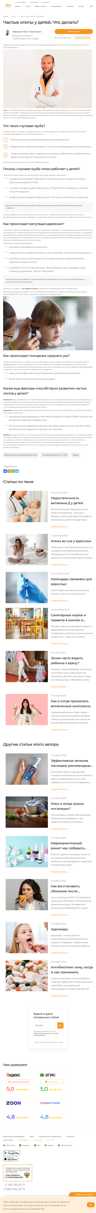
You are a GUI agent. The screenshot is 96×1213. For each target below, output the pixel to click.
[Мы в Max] (37, 1145)
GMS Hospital (21, 2)
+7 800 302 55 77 (14, 1189)
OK (90, 1205)
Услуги (27, 6)
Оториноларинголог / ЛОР (55, 455)
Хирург (75, 455)
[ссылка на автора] (29, 35)
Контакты (70, 6)
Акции (81, 6)
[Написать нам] (65, 1145)
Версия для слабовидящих (14, 1136)
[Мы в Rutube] (49, 1145)
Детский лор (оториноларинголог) (20, 455)
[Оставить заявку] (60, 1025)
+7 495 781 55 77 (14, 1184)
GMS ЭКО (45, 2)
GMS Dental (34, 2)
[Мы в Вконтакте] (9, 1145)
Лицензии (70, 1136)
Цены (32, 1136)
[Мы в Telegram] (24, 1145)
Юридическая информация (50, 1136)
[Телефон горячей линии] (82, 1195)
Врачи (17, 6)
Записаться (74, 31)
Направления (56, 6)
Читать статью (57, 526)
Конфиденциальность (42, 1033)
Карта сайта (8, 1140)
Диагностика (40, 6)
